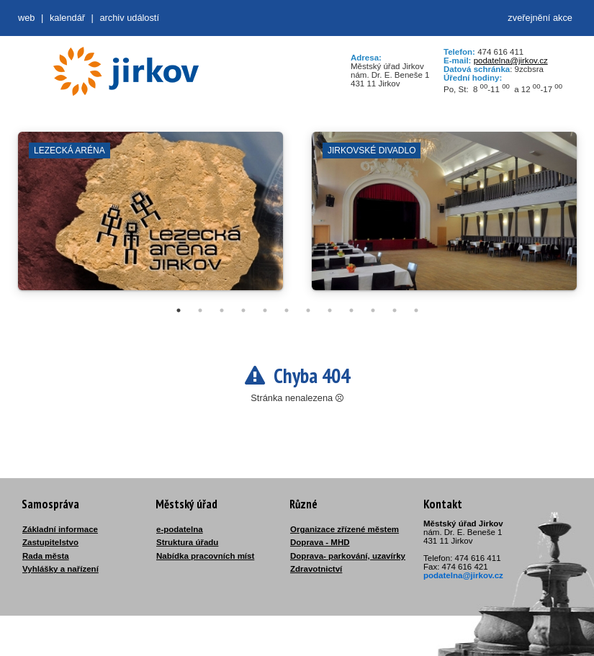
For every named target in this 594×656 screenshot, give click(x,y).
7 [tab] (308, 310)
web (26, 17)
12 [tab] (416, 310)
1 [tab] (178, 310)
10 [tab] (373, 310)
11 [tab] (394, 310)
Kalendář (67, 17)
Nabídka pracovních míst (205, 556)
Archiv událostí (129, 17)
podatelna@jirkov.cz (511, 60)
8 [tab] (330, 310)
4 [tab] (243, 310)
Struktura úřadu (187, 542)
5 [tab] (265, 310)
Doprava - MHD (320, 542)
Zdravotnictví (316, 569)
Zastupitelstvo (50, 542)
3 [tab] (222, 310)
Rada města (45, 556)
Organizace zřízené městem (344, 529)
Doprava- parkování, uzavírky (347, 556)
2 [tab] (200, 310)
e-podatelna (179, 529)
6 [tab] (286, 310)
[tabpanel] (150, 218)
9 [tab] (351, 310)
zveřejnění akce (540, 17)
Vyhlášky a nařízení (60, 569)
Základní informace (60, 529)
